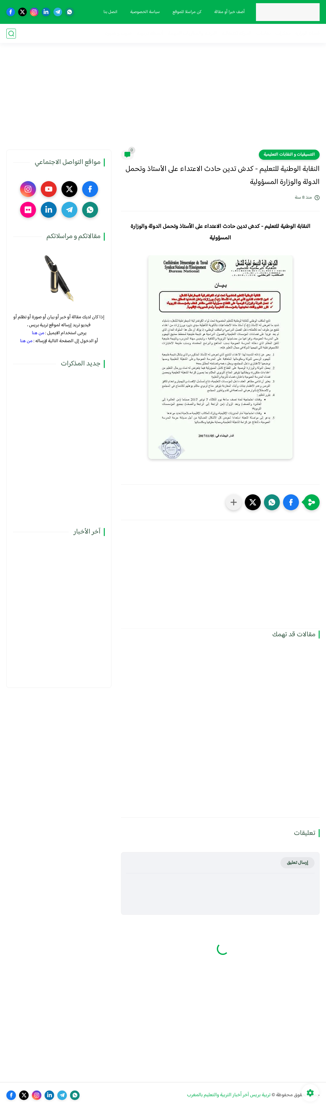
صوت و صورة (118, 33)
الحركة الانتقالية (237, 33)
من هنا (38, 333)
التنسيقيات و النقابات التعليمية (289, 155)
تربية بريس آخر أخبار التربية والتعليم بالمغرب (229, 1095)
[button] (291, 502)
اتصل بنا (110, 12)
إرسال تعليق (297, 863)
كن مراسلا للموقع (187, 12)
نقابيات (263, 33)
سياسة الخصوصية (145, 12)
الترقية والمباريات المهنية (192, 33)
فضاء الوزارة (307, 33)
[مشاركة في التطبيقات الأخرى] (234, 502)
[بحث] (11, 34)
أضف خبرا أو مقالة (229, 12)
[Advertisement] (163, 100)
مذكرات (283, 33)
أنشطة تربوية (150, 33)
